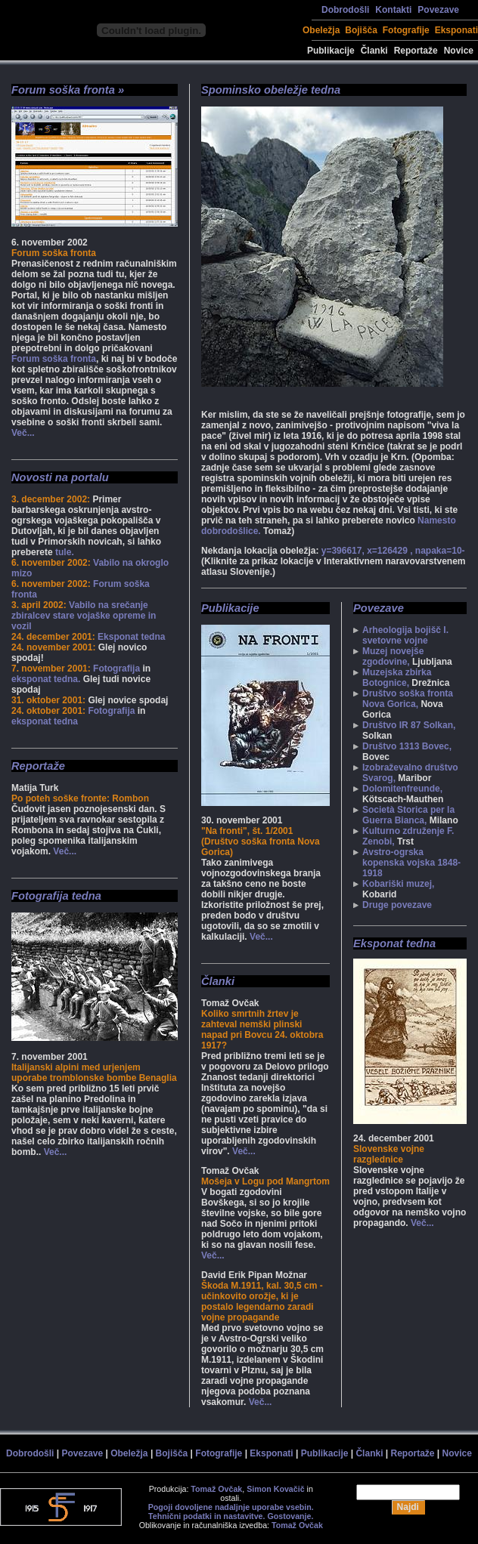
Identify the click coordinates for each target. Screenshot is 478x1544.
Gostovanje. (290, 1516)
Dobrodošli (345, 10)
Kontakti (393, 10)
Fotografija (116, 668)
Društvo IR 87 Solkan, (408, 725)
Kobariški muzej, (398, 884)
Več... (23, 433)
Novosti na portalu (60, 477)
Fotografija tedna (56, 896)
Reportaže (416, 50)
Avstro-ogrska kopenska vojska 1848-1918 (411, 863)
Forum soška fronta (53, 359)
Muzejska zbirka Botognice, (396, 677)
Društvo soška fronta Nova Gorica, (407, 698)
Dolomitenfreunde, (402, 788)
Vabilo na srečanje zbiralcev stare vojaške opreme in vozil (83, 615)
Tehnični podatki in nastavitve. (206, 1516)
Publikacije (331, 50)
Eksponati (456, 30)
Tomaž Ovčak (216, 1488)
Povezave (438, 10)
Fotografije (406, 30)
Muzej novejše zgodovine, (393, 656)
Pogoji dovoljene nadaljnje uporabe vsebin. (231, 1507)
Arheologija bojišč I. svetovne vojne (405, 635)
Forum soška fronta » (67, 90)
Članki (374, 50)
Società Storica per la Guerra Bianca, (408, 815)
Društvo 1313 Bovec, (407, 746)
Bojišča (361, 30)
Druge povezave (397, 905)
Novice (458, 50)
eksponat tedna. (45, 679)
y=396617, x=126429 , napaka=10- (393, 550)
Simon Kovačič (275, 1488)
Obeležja (321, 30)
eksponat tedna (44, 721)
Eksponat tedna (131, 636)
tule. (64, 552)
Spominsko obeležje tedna (270, 90)
